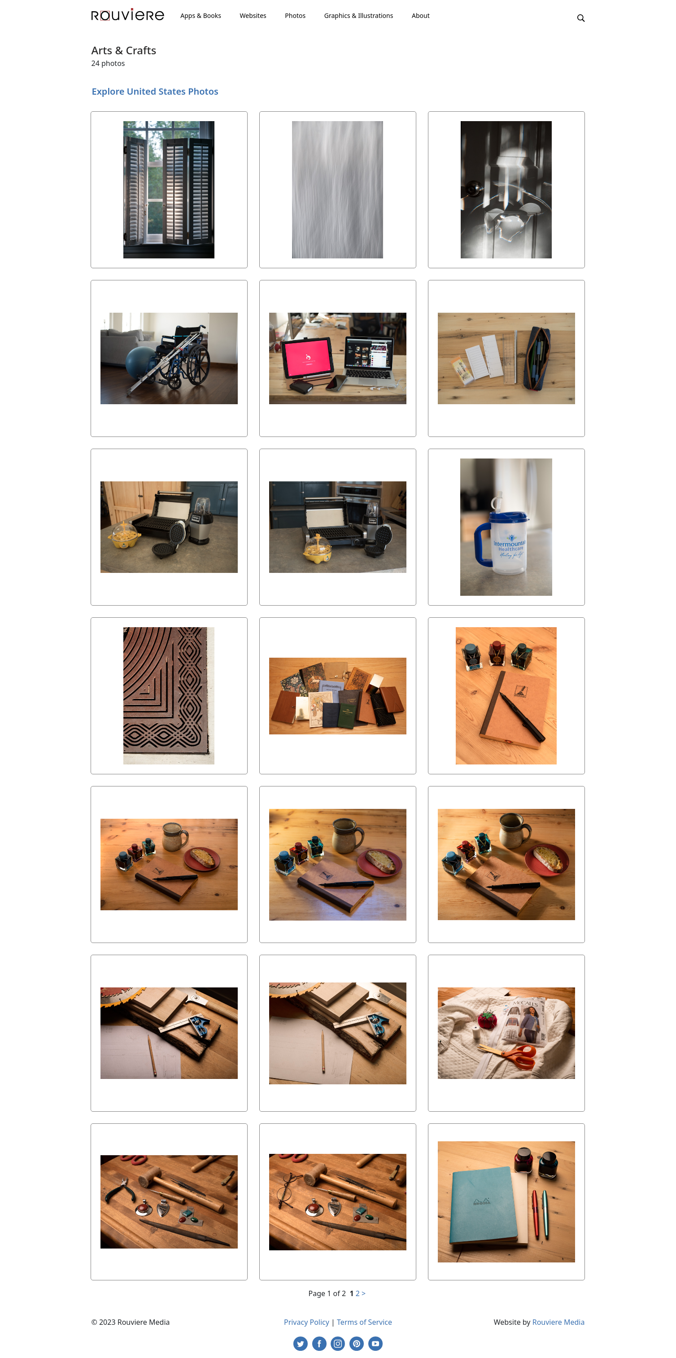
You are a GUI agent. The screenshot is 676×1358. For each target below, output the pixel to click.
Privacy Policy (306, 1322)
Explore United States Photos (155, 91)
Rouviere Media (558, 1322)
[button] (581, 17)
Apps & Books (200, 15)
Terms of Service (364, 1322)
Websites (253, 15)
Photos (295, 15)
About (421, 15)
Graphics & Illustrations (358, 15)
